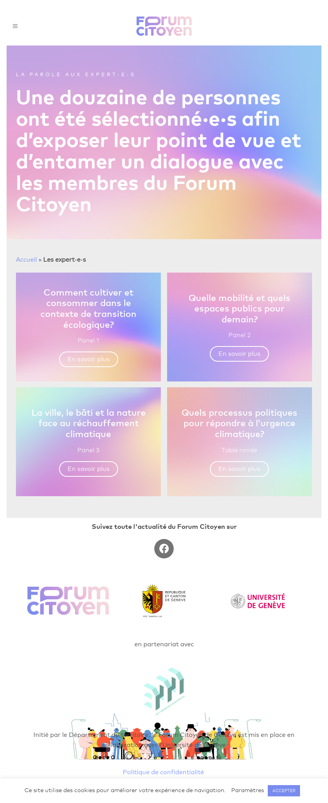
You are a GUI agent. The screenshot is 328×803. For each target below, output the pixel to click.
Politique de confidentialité (163, 772)
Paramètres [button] (247, 790)
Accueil (26, 259)
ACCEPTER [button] (283, 790)
